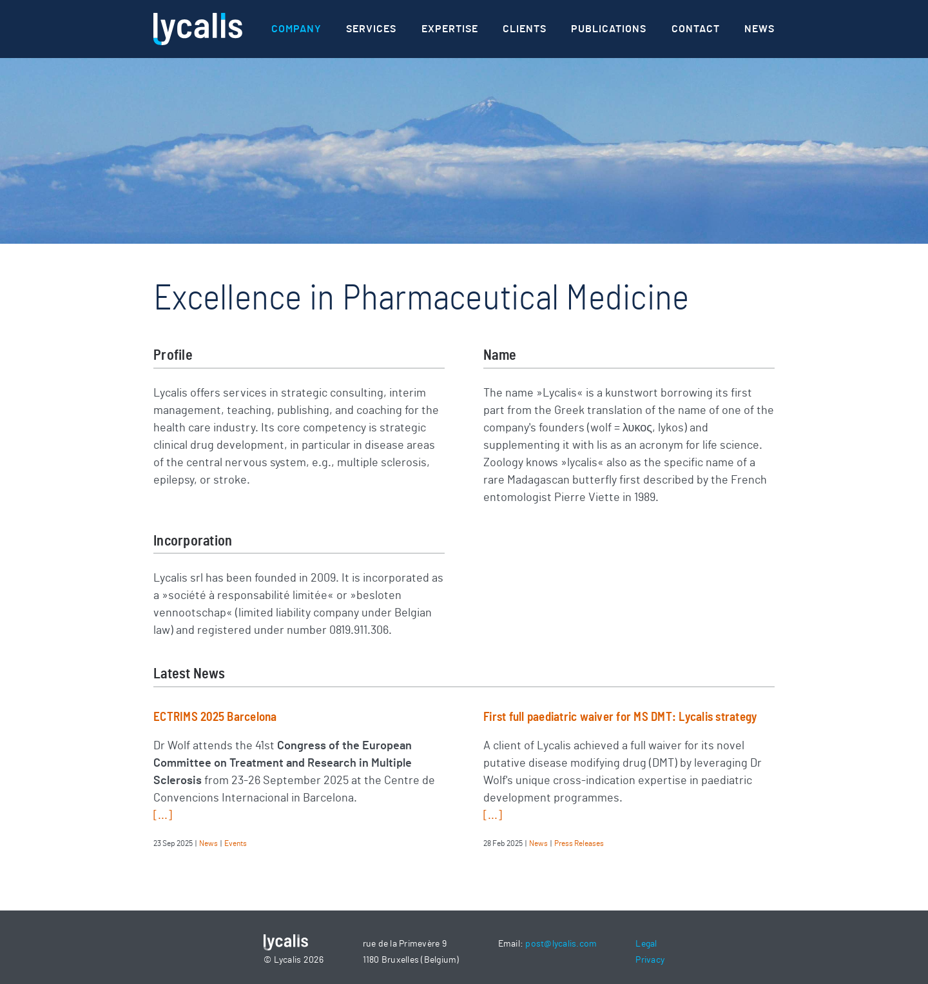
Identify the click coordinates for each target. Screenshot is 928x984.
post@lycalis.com (561, 944)
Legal (646, 944)
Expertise (449, 29)
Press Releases (579, 843)
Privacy (649, 960)
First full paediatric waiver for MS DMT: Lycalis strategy (620, 717)
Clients (524, 29)
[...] (162, 816)
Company (296, 29)
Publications (608, 29)
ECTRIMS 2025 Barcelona (215, 717)
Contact (696, 29)
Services (371, 29)
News (759, 29)
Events (235, 843)
